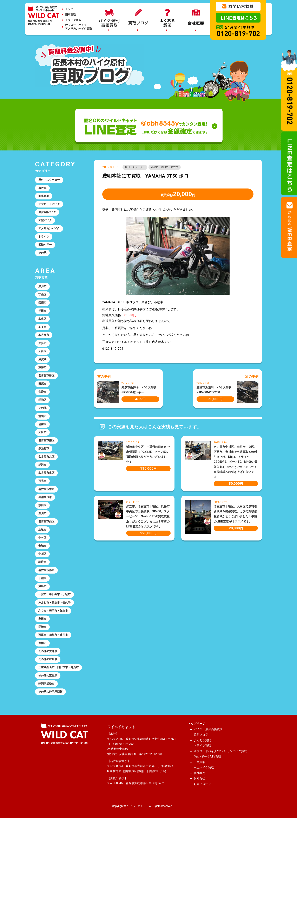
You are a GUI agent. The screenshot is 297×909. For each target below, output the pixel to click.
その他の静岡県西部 (53, 775)
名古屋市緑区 (48, 403)
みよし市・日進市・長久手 (57, 666)
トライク (45, 246)
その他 (43, 265)
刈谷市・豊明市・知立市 (171, 167)
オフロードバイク (51, 209)
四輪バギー (46, 256)
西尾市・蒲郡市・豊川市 (56, 704)
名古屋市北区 (48, 497)
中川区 (43, 610)
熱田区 (43, 554)
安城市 (43, 601)
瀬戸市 (43, 300)
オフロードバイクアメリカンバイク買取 (78, 26)
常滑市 (43, 422)
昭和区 (43, 431)
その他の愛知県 (49, 723)
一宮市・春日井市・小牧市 (57, 657)
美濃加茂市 (46, 544)
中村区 (43, 591)
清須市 (43, 450)
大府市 (43, 469)
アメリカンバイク (51, 237)
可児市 (43, 525)
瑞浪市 (43, 620)
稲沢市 (43, 507)
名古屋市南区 (48, 479)
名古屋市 (45, 356)
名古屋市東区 (48, 516)
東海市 (43, 394)
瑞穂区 (43, 460)
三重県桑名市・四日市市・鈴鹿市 (59, 744)
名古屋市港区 (48, 629)
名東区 (43, 338)
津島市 (43, 648)
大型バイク (46, 227)
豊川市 (43, 563)
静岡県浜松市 (48, 765)
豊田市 (43, 685)
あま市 (43, 347)
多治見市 (45, 488)
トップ (69, 9)
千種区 (43, 638)
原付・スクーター (136, 167)
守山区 (43, 309)
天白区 (43, 375)
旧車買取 (70, 14)
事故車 (43, 190)
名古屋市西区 (48, 572)
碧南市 (43, 319)
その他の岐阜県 (49, 732)
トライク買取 (73, 19)
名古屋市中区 (48, 535)
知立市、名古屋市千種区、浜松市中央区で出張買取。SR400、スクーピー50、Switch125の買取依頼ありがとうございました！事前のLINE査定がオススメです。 (148, 517)
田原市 (43, 413)
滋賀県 (43, 385)
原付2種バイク (49, 218)
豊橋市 (43, 713)
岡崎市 (43, 695)
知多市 (43, 366)
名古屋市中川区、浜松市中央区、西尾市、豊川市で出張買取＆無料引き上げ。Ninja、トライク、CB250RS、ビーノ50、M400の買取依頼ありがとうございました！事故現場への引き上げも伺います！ (235, 463)
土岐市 (43, 582)
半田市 (43, 328)
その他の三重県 (49, 756)
